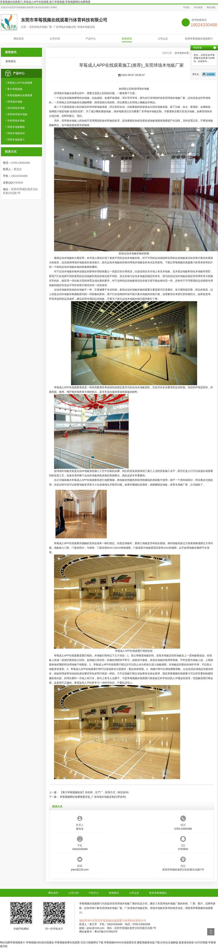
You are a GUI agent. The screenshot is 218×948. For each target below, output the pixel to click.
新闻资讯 (127, 38)
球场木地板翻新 (16, 126)
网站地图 (211, 7)
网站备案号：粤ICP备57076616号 (98, 931)
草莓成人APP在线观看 (19, 82)
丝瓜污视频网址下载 (92, 942)
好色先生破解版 (169, 942)
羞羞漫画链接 (186, 942)
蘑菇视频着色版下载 (148, 942)
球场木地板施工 (16, 139)
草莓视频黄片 (17, 942)
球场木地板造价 (16, 133)
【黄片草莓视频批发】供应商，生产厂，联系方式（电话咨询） (95, 792)
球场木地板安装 (65, 470)
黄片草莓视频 (14, 89)
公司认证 (163, 38)
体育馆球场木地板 (17, 114)
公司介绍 (55, 38)
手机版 (186, 7)
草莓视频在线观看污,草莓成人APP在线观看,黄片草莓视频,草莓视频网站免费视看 (45, 1)
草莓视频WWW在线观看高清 (120, 942)
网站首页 (19, 38)
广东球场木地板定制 (150, 111)
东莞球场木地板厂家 (174, 97)
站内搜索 (198, 7)
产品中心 (91, 38)
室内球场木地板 (16, 108)
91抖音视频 (201, 942)
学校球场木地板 (16, 120)
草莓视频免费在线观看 (67, 942)
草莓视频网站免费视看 (19, 95)
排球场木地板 (14, 101)
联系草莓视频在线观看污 (199, 38)
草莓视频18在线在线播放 (40, 942)
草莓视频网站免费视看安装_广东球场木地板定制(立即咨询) (93, 796)
